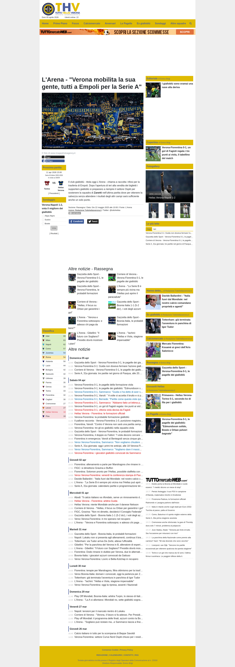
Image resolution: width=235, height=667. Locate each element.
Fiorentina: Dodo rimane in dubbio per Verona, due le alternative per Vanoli (114, 552)
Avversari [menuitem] (110, 23)
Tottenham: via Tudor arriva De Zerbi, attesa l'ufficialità (103, 541)
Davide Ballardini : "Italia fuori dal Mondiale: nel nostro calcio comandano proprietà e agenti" (123, 479)
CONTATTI (128, 655)
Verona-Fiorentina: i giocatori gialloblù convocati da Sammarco (107, 453)
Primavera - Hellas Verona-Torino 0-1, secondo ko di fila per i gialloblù (177, 399)
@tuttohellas (115, 210)
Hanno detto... (155, 290)
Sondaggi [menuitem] (160, 23)
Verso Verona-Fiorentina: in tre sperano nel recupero (102, 519)
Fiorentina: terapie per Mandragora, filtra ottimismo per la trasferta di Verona (114, 570)
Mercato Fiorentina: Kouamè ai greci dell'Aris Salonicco (176, 347)
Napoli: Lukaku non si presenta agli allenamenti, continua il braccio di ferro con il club (119, 537)
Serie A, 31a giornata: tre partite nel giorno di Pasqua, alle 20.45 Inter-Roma (114, 373)
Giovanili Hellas (155, 386)
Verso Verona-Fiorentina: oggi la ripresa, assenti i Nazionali (105, 585)
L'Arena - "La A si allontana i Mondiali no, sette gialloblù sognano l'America (114, 600)
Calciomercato (155, 338)
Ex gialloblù (154, 314)
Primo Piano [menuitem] (60, 23)
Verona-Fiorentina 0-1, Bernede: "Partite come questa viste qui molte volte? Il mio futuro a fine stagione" (129, 399)
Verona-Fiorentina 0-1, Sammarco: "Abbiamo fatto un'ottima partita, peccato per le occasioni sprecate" (128, 402)
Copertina (152, 142)
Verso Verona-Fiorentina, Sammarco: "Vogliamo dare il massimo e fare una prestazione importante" (127, 449)
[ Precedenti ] (53, 193)
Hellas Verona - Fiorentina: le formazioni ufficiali (99, 413)
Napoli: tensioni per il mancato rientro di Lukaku (99, 611)
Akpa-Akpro (50, 216)
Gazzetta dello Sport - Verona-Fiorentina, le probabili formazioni (88, 290)
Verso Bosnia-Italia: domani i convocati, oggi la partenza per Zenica (110, 574)
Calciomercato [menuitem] (92, 23)
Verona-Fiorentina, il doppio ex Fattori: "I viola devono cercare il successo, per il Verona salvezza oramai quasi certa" (136, 435)
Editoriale (152, 78)
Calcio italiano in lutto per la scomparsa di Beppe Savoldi (104, 633)
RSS (136, 655)
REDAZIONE (102, 655)
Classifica (48, 331)
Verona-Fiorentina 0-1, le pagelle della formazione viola (103, 384)
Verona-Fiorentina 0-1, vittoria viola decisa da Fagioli (102, 410)
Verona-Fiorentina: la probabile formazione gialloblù (101, 417)
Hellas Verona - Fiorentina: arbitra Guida (95, 501)
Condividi (76, 221)
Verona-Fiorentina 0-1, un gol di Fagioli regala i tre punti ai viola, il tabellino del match (119, 406)
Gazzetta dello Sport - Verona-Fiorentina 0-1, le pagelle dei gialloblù (90, 278)
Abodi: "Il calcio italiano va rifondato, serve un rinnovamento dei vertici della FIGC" (118, 497)
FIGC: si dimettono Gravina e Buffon (93, 468)
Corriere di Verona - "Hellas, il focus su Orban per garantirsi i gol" (108, 508)
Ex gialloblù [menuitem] (143, 23)
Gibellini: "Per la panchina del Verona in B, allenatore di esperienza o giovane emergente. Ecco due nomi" (130, 544)
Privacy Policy (126, 650)
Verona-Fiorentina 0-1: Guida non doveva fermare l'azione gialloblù (110, 366)
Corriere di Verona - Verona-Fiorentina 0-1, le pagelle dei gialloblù (130, 278)
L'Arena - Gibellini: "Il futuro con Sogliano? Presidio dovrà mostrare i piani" (113, 548)
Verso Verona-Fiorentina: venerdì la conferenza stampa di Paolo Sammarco (114, 475)
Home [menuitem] (45, 23)
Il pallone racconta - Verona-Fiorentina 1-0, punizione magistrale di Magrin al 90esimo (119, 420)
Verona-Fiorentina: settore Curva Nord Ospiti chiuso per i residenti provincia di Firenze (120, 637)
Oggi (149, 229)
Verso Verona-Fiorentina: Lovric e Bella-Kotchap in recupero (106, 559)
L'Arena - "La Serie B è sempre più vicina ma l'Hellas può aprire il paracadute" (115, 482)
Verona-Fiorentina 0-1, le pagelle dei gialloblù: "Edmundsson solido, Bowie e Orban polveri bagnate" (127, 388)
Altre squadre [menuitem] (178, 23)
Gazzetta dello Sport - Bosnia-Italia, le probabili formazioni (130, 321)
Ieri (154, 229)
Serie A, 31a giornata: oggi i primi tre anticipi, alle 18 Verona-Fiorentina (112, 446)
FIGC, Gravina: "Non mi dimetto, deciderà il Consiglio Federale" (108, 511)
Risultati (54, 233)
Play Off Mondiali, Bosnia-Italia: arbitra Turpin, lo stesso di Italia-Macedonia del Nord (119, 596)
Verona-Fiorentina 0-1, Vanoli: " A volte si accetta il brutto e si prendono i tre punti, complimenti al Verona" (130, 395)
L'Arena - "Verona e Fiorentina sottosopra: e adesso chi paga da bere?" (112, 522)
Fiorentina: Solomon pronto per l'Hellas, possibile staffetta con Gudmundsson (115, 471)
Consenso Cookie (110, 650)
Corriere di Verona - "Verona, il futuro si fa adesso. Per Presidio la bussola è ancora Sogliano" (124, 615)
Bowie (47, 223)
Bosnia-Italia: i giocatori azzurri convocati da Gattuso (102, 555)
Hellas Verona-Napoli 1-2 (162, 197)
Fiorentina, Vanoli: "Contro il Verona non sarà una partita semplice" (109, 424)
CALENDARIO (115, 655)
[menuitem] (190, 23)
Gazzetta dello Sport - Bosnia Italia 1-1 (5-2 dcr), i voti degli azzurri (129, 305)
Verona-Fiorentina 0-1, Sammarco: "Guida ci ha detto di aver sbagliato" (112, 392)
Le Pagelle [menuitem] (126, 23)
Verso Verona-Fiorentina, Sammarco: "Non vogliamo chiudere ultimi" (110, 442)
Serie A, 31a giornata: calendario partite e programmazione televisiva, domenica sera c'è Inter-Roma (127, 486)
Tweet (93, 221)
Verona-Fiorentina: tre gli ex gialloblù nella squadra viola (104, 428)
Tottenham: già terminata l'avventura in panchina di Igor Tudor (107, 577)
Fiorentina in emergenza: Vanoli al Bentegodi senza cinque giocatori (110, 438)
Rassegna (80, 207)
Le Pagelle (152, 414)
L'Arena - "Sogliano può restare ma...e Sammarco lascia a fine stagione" (112, 622)
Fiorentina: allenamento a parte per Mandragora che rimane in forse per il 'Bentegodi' (119, 464)
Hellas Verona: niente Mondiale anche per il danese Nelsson (106, 504)
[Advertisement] (105, 245)
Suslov (48, 220)
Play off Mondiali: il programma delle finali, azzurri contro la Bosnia (109, 618)
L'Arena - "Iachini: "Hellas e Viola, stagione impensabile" (130, 336)
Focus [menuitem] (75, 23)
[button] (54, 228)
